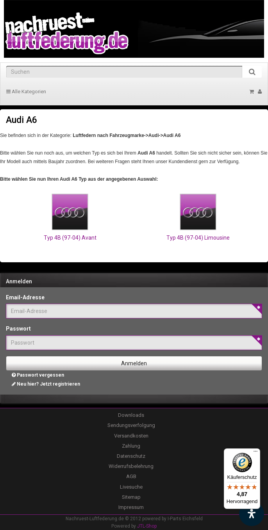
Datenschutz (131, 456)
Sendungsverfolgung (131, 425)
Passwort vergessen (38, 375)
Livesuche (131, 487)
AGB (131, 476)
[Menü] (255, 453)
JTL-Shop (147, 526)
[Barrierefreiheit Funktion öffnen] (251, 513)
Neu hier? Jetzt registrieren (46, 384)
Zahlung (131, 446)
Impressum (131, 507)
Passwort (18, 328)
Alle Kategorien (26, 91)
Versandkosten (131, 436)
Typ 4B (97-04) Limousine (198, 238)
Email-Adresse (25, 297)
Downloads (131, 415)
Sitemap (131, 497)
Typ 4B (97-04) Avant (70, 238)
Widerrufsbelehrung (131, 466)
